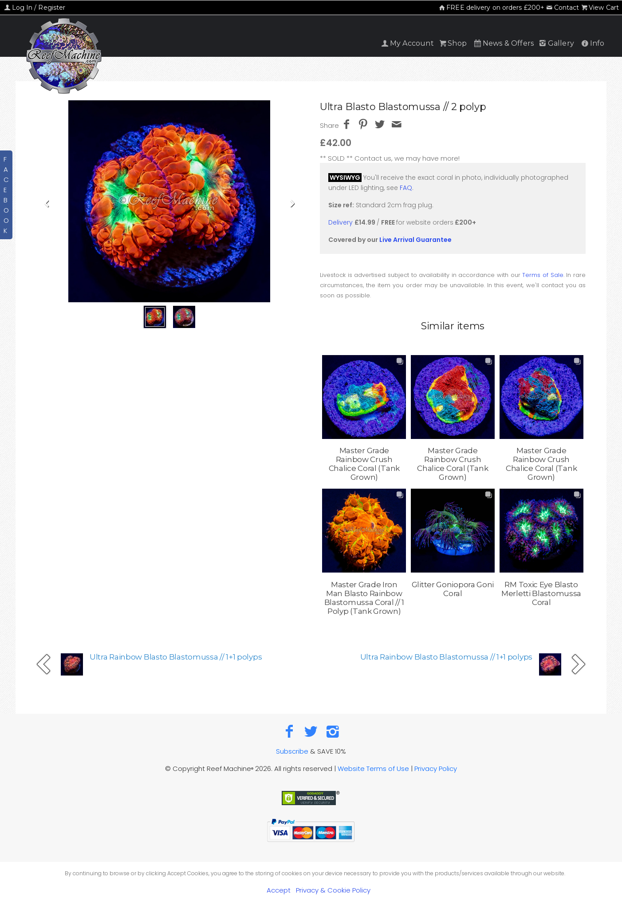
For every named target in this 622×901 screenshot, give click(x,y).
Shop (452, 43)
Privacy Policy (435, 768)
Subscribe (292, 751)
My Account (407, 43)
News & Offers (503, 43)
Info (592, 43)
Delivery (340, 222)
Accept (279, 890)
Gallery (556, 43)
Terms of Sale (542, 275)
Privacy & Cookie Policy (333, 890)
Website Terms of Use (373, 768)
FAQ (406, 187)
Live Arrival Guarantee (415, 239)
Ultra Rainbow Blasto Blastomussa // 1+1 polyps (176, 656)
